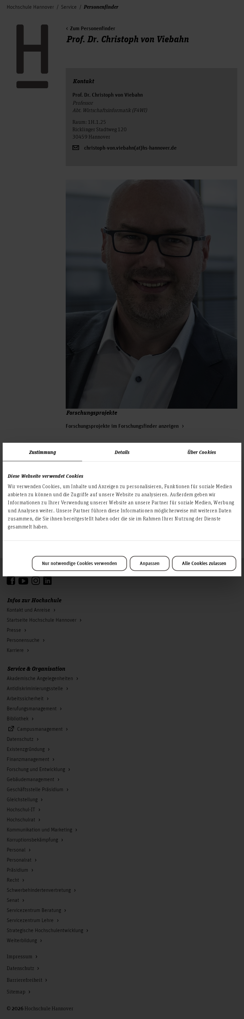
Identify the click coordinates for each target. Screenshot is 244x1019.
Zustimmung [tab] (42, 451)
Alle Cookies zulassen (204, 563)
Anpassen (150, 563)
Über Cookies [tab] (201, 451)
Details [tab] (122, 451)
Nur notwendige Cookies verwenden (79, 563)
